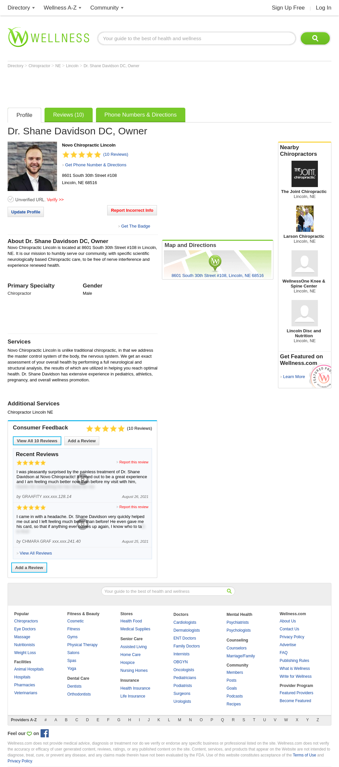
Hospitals (22, 677)
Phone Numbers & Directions (141, 115)
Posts (231, 680)
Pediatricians (184, 677)
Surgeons (181, 693)
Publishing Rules (294, 660)
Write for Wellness (296, 676)
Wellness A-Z (60, 8)
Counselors (237, 648)
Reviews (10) (68, 115)
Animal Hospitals (29, 669)
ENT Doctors (184, 638)
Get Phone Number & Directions (95, 164)
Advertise (288, 645)
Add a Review (82, 440)
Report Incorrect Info (132, 210)
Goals (232, 688)
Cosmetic (75, 621)
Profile (24, 115)
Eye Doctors (25, 629)
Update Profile (25, 211)
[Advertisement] (128, 86)
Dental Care (78, 678)
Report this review (133, 462)
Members (235, 672)
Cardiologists (184, 622)
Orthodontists (79, 694)
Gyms (72, 637)
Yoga (71, 668)
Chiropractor (39, 66)
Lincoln (72, 66)
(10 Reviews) (115, 154)
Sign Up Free (288, 8)
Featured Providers (296, 693)
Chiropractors (26, 621)
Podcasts (235, 696)
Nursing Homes (134, 670)
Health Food (131, 621)
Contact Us (289, 629)
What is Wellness (295, 668)
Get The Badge (135, 226)
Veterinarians (25, 693)
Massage (22, 637)
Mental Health (239, 614)
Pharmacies (24, 685)
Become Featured (295, 701)
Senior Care (131, 639)
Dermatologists (186, 630)
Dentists (74, 686)
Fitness (73, 629)
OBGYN (180, 662)
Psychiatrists (238, 622)
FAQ (284, 652)
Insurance (129, 680)
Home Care (130, 654)
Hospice (127, 662)
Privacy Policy (292, 637)
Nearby (304, 150)
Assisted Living (133, 646)
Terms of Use (304, 755)
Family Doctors (186, 646)
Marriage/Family (241, 656)
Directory (19, 8)
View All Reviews (37, 440)
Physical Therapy (82, 645)
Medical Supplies (135, 629)
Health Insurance (135, 688)
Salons (73, 652)
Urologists (182, 701)
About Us (288, 621)
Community (104, 8)
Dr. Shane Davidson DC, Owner (111, 66)
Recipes (234, 704)
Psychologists (239, 630)
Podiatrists (182, 685)
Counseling (237, 640)
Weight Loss (25, 652)
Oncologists (183, 670)
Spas (71, 660)
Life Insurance (132, 696)
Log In (323, 8)
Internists (181, 654)
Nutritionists (24, 645)
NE (58, 66)
